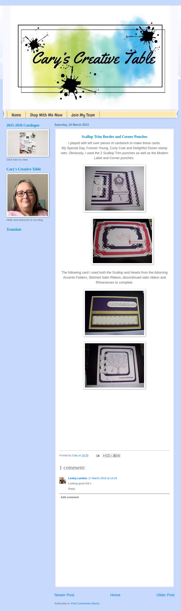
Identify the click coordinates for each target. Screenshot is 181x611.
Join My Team (83, 115)
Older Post (166, 595)
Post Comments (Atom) (85, 603)
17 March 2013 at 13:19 (102, 478)
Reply (71, 488)
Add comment (70, 497)
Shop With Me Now (46, 115)
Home (16, 115)
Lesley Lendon (77, 478)
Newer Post (64, 595)
